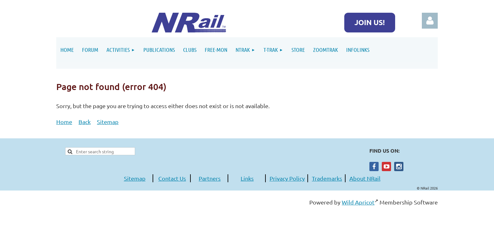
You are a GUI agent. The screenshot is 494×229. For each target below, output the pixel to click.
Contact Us (172, 178)
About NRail (365, 178)
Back (85, 121)
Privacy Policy (287, 178)
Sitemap (108, 121)
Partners (210, 178)
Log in (430, 21)
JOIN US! (369, 22)
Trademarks (327, 178)
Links (247, 178)
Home (64, 121)
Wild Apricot (358, 202)
